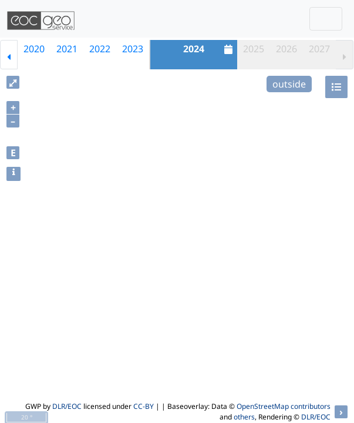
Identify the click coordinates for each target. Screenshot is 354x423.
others (244, 417)
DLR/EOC (67, 406)
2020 (34, 48)
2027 (319, 48)
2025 (253, 48)
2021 (66, 48)
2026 (286, 48)
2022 (99, 48)
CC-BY (143, 406)
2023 (132, 48)
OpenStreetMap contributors (284, 406)
